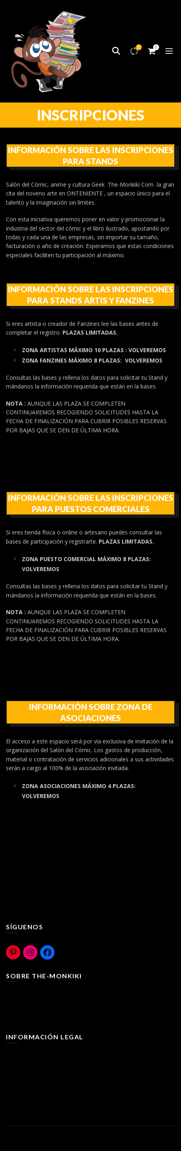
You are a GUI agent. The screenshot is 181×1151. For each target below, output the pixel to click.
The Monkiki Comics (77, 1138)
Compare (138, 47)
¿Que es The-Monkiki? (34, 994)
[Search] (116, 51)
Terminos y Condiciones (37, 1056)
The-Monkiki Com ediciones (42, 1017)
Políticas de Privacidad (34, 1079)
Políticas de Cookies (32, 1067)
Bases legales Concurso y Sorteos (50, 1090)
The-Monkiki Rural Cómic (38, 1006)
